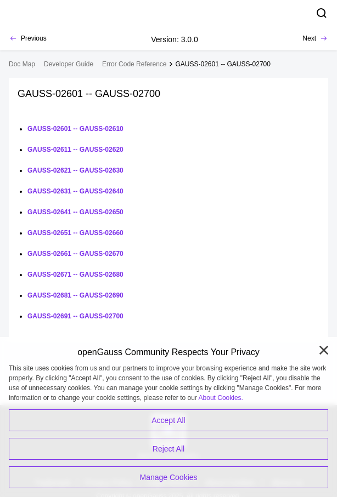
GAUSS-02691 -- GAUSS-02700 (75, 316)
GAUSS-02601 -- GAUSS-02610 (75, 129)
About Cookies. (221, 398)
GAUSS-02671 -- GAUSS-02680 (75, 274)
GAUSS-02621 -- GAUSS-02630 (75, 170)
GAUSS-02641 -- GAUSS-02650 (75, 212)
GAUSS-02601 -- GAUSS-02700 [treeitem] (222, 64)
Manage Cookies (168, 477)
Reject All (168, 448)
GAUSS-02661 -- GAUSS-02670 (75, 254)
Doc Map (22, 64)
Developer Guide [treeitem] (68, 64)
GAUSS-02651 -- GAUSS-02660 (75, 233)
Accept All (168, 420)
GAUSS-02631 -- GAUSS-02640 (75, 191)
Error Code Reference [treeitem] (134, 64)
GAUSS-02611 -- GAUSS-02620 (75, 149)
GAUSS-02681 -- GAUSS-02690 (75, 295)
